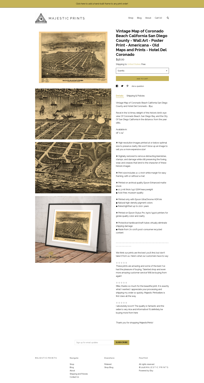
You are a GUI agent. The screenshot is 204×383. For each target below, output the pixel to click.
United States (133, 64)
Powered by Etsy (146, 371)
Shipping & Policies (136, 96)
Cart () (158, 18)
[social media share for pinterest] (127, 86)
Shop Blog (108, 367)
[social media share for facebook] (117, 86)
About (148, 18)
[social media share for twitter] (122, 86)
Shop (130, 18)
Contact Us (74, 377)
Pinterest (107, 364)
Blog (139, 18)
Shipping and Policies (79, 374)
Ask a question (138, 86)
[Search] (168, 18)
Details (120, 96)
